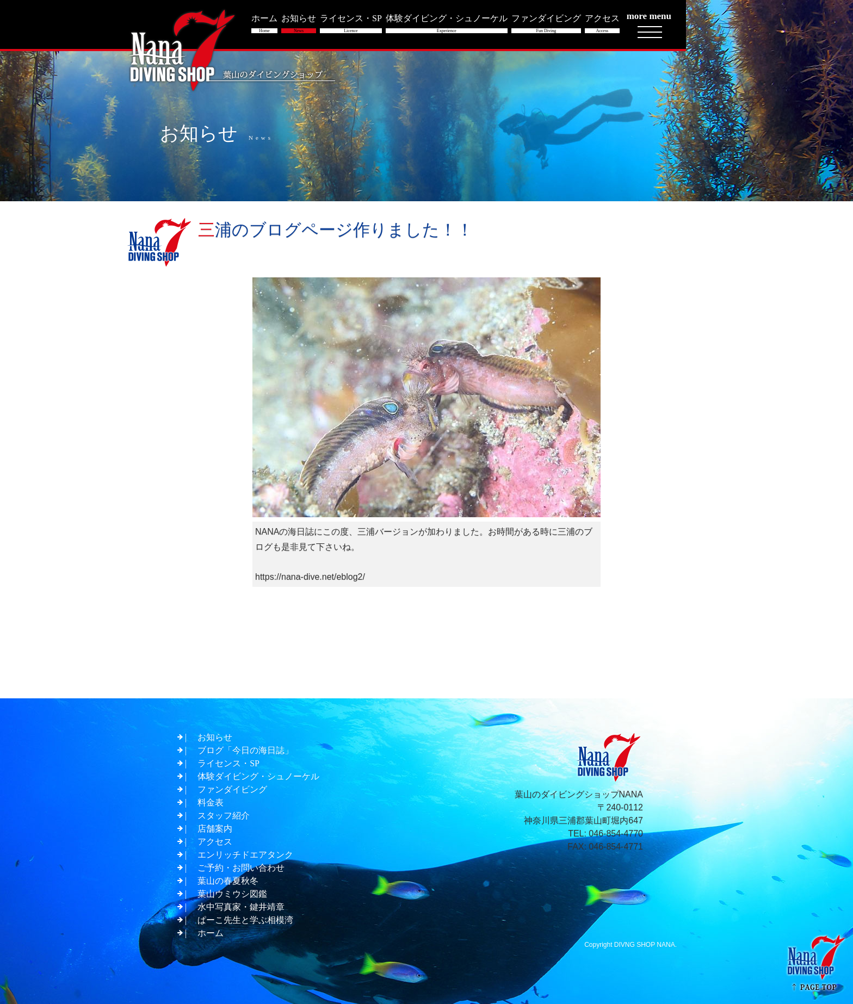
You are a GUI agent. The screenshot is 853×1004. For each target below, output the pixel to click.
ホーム (210, 933)
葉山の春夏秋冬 (227, 880)
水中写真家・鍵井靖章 (241, 907)
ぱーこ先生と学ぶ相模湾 (245, 920)
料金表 (210, 802)
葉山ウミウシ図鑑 (232, 893)
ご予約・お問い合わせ (241, 867)
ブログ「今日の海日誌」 (245, 750)
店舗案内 (214, 828)
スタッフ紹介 (223, 815)
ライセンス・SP (228, 763)
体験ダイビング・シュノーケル (258, 776)
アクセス (214, 841)
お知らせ (214, 737)
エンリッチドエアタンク (245, 854)
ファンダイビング (232, 789)
